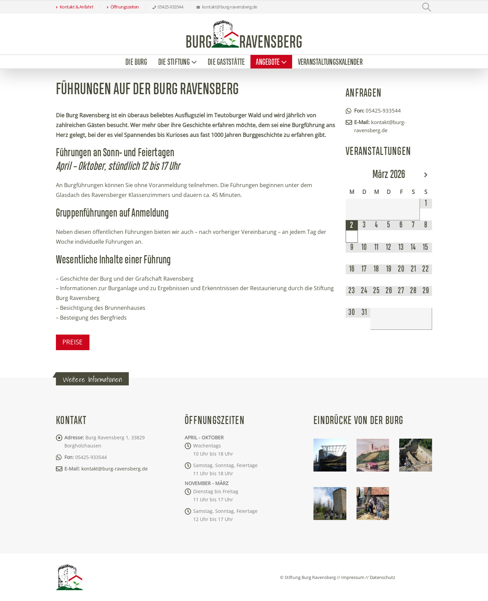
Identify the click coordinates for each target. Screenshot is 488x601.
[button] (427, 7)
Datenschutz (382, 577)
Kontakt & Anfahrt (74, 7)
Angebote (268, 62)
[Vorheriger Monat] (352, 175)
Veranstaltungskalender (330, 62)
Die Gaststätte (226, 62)
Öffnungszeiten (123, 7)
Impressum (352, 577)
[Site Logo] (244, 34)
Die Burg (136, 62)
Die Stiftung (174, 62)
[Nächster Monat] (426, 175)
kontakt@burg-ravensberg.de (114, 468)
